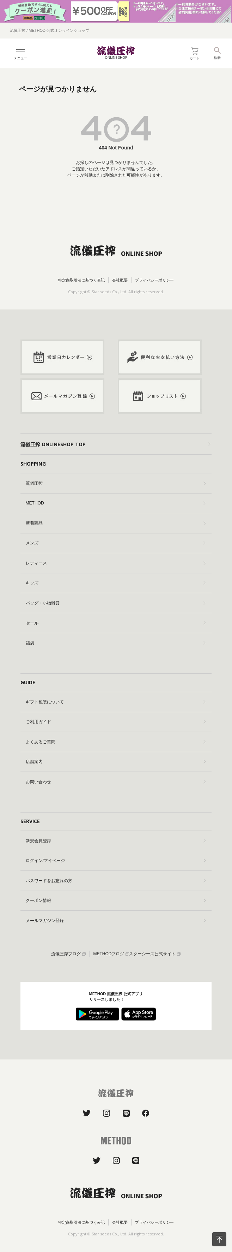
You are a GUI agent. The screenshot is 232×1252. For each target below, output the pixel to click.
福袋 (116, 642)
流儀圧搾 (116, 483)
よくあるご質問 (116, 741)
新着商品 (116, 523)
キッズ (116, 582)
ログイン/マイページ (116, 860)
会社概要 (120, 280)
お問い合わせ (116, 781)
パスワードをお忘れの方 (116, 880)
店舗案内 (116, 761)
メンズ (116, 543)
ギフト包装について (116, 701)
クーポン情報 (116, 900)
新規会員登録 (116, 840)
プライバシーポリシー (154, 280)
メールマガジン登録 (116, 920)
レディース (116, 563)
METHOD (116, 503)
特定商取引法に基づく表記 (81, 280)
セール (116, 623)
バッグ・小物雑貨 (116, 603)
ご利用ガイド (116, 721)
